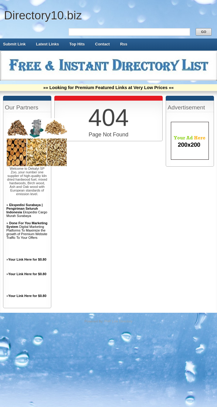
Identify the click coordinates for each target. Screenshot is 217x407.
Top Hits (77, 44)
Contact (102, 44)
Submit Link (14, 44)
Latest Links (47, 44)
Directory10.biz (43, 15)
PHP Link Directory (118, 321)
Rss (123, 44)
